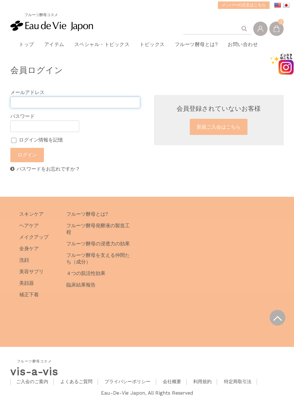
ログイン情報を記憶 (37, 144)
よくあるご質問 (76, 386)
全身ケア (29, 252)
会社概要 (172, 386)
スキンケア (31, 218)
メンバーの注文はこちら (244, 5)
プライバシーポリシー (127, 386)
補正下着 (29, 298)
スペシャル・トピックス (103, 46)
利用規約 (202, 386)
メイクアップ (34, 241)
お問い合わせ (251, 46)
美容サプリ (31, 275)
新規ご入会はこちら (219, 131)
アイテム (54, 46)
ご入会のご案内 (32, 386)
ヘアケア (29, 229)
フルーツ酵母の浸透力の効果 (98, 248)
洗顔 (24, 264)
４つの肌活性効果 (85, 277)
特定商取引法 (238, 386)
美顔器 (26, 287)
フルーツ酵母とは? (202, 46)
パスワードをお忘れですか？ (48, 173)
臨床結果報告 (81, 289)
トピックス (156, 46)
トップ (24, 46)
